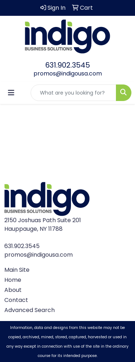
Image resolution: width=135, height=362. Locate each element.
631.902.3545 (67, 65)
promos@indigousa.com (67, 73)
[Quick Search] (73, 92)
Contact (16, 300)
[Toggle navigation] (11, 93)
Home (12, 280)
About (13, 290)
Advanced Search (29, 310)
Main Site (17, 270)
